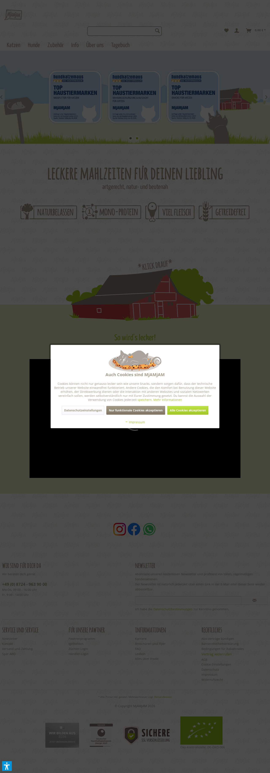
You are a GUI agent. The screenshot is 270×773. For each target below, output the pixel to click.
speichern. (145, 399)
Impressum (135, 422)
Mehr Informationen (167, 399)
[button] (7, 766)
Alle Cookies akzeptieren (188, 410)
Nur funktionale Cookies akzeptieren (136, 410)
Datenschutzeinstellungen (83, 410)
